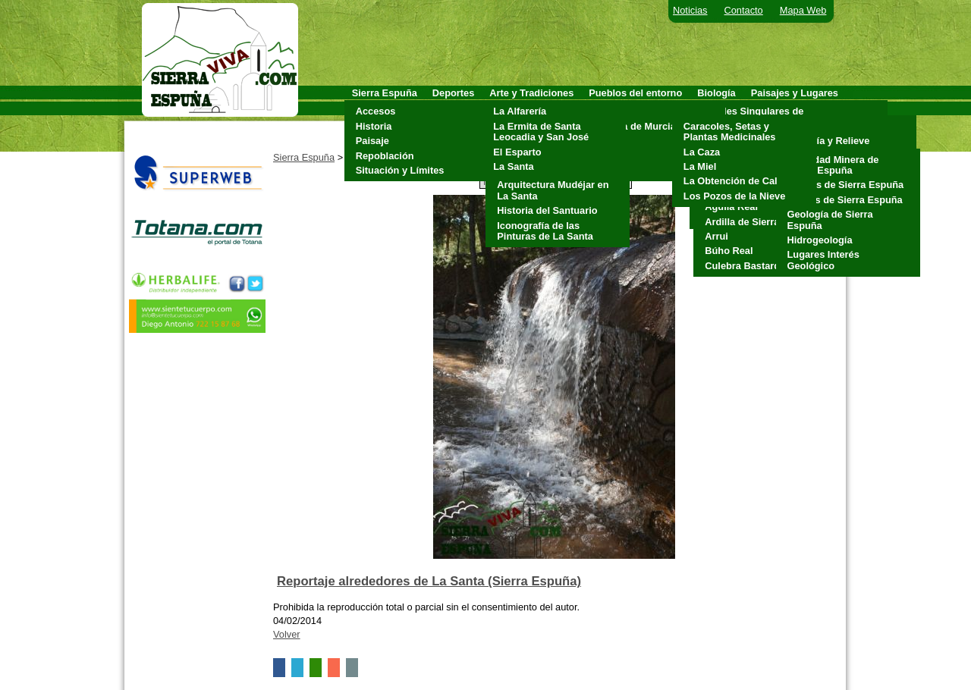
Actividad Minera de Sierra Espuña (833, 165)
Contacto (743, 10)
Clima (797, 126)
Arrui (716, 236)
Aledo (606, 111)
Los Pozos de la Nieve (734, 196)
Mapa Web (803, 10)
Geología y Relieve (827, 140)
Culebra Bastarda (745, 265)
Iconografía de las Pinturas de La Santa (545, 231)
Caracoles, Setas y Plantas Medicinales (729, 132)
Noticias (690, 10)
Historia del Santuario (547, 210)
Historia (374, 126)
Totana (608, 170)
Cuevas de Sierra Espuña (845, 184)
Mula (603, 140)
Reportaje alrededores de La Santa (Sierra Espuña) (429, 581)
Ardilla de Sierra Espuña (761, 221)
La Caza (701, 152)
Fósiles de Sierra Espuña (845, 199)
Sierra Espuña (304, 157)
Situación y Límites (400, 170)
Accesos (376, 111)
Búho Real (729, 250)
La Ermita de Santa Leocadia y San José (541, 132)
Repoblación (385, 156)
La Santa (513, 166)
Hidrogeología (820, 240)
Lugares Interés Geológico (823, 260)
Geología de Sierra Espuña (830, 220)
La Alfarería (519, 111)
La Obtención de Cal (730, 181)
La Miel (699, 166)
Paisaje (372, 140)
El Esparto (517, 152)
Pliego (606, 156)
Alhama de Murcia (634, 126)
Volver (286, 634)
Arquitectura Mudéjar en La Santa (552, 190)
